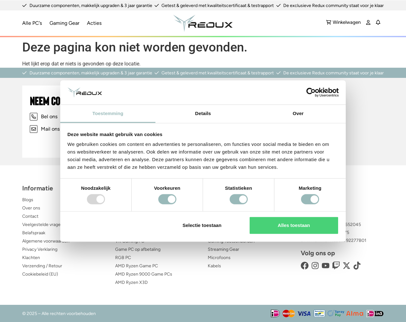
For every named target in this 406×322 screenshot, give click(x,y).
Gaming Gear (64, 23)
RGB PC (123, 257)
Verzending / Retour (42, 265)
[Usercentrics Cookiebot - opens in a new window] (311, 92)
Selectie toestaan (202, 225)
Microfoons (219, 257)
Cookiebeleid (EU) (40, 274)
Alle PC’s (32, 23)
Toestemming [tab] (107, 113)
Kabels (214, 265)
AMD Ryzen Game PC (136, 265)
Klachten (31, 257)
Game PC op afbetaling (137, 249)
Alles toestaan (294, 225)
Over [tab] (298, 113)
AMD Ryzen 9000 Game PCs (143, 274)
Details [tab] (203, 113)
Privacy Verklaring (39, 249)
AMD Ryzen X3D (131, 282)
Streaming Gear (223, 249)
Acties (94, 23)
